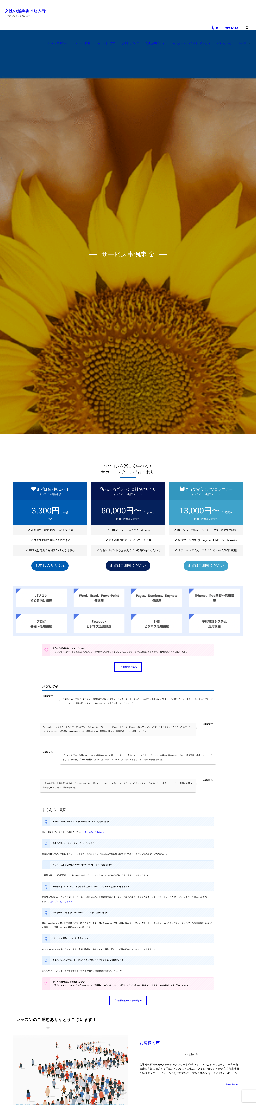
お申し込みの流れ (50, 566)
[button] (127, 667)
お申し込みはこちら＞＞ (94, 832)
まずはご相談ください (128, 566)
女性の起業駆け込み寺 (26, 11)
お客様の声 (150, 1043)
